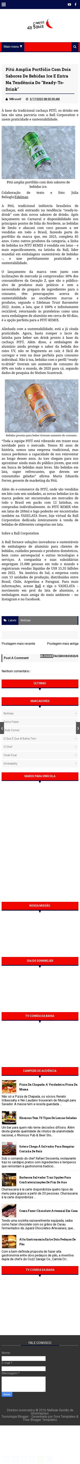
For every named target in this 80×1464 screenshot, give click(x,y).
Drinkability (10, 764)
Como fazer (11, 722)
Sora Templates (65, 1417)
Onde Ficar (10, 755)
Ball (38, 586)
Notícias (26, 620)
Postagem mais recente (18, 644)
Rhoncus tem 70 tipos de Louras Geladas (48, 1118)
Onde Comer (12, 730)
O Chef (8, 747)
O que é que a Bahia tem (20, 738)
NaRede (53, 1411)
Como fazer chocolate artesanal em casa (48, 1211)
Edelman (21, 197)
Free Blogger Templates (40, 1421)
